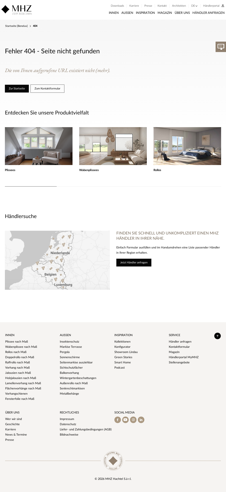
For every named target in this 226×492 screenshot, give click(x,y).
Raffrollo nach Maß (17, 362)
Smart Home (122, 362)
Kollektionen (122, 341)
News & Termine (16, 434)
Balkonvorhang (69, 373)
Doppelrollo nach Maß (19, 357)
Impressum (67, 419)
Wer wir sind (13, 419)
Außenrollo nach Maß (74, 383)
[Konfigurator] (221, 47)
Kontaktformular (179, 347)
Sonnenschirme (70, 357)
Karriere (10, 429)
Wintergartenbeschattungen (78, 378)
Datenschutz (68, 424)
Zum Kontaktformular (47, 88)
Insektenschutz (69, 341)
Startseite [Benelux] (16, 26)
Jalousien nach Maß (18, 373)
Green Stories (123, 357)
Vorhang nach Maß (17, 367)
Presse (9, 440)
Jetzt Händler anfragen (133, 262)
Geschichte (12, 424)
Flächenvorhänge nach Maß (23, 388)
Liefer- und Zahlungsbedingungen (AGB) (86, 429)
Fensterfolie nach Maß (19, 399)
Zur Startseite (17, 88)
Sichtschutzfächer (71, 367)
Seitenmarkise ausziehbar (76, 362)
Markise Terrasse (71, 347)
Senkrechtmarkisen (72, 388)
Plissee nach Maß (16, 341)
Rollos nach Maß (15, 352)
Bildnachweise (69, 434)
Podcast (119, 367)
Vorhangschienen (16, 393)
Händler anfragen (180, 341)
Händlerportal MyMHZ (184, 357)
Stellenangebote (179, 362)
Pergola (65, 352)
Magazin (174, 352)
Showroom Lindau (126, 352)
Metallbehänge (69, 393)
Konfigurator (122, 347)
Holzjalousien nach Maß (20, 378)
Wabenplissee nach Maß (21, 347)
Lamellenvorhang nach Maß (23, 383)
